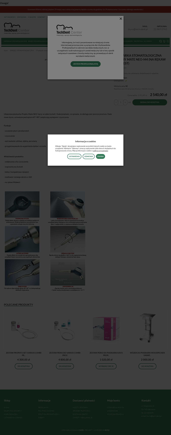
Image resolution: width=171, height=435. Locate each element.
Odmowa (88, 156)
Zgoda (100, 156)
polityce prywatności (100, 151)
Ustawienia (74, 156)
